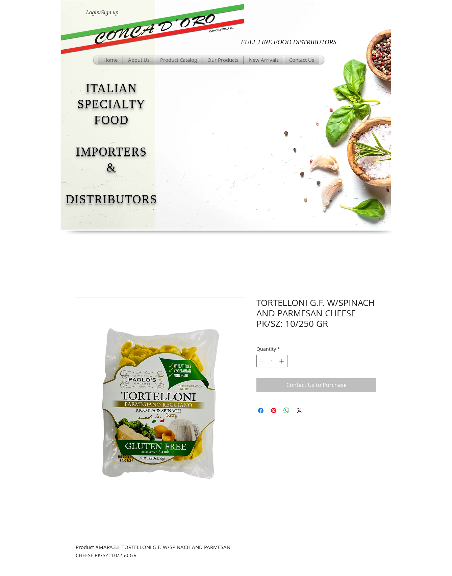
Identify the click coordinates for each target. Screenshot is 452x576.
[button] (223, 60)
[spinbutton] (272, 361)
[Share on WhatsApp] (286, 411)
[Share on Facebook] (261, 411)
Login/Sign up (102, 12)
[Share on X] (299, 411)
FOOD (111, 120)
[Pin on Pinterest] (274, 411)
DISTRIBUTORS (111, 199)
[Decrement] (261, 361)
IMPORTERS (111, 151)
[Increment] (282, 361)
